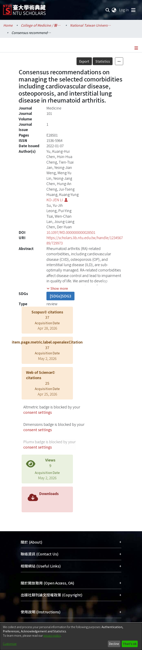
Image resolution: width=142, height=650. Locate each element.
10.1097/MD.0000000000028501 (70, 232)
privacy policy (52, 635)
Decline (114, 644)
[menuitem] (114, 9)
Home (8, 25)
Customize (10, 644)
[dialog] (71, 636)
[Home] (24, 8)
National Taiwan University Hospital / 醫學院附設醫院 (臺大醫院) (90, 25)
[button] (57, 288)
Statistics (102, 61)
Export (84, 61)
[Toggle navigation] (133, 10)
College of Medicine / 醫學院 (41, 25)
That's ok (129, 644)
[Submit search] (107, 9)
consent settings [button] (37, 412)
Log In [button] (124, 9)
